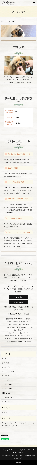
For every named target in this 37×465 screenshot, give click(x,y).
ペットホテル (6, 380)
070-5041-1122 (21, 313)
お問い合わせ (6, 393)
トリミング (5, 376)
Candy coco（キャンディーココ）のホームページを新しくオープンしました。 (18, 424)
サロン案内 (5, 363)
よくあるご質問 (7, 389)
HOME (2, 21)
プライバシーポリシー (9, 397)
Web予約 (18, 463)
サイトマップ (6, 401)
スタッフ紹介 (6, 367)
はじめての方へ (7, 384)
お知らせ (5, 412)
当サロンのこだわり (8, 371)
